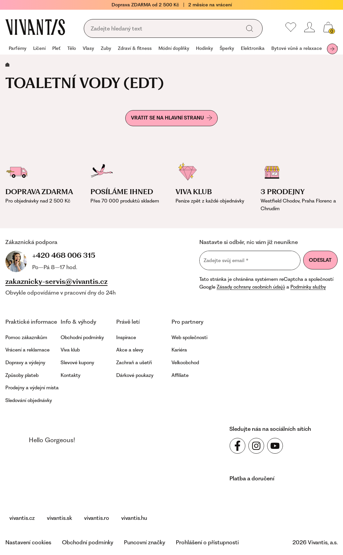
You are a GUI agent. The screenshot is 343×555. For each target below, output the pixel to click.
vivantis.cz (22, 517)
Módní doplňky (173, 48)
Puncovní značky (144, 542)
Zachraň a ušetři (134, 363)
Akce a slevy (129, 350)
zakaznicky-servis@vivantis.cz (56, 282)
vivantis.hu (134, 517)
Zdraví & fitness (135, 48)
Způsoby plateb (22, 375)
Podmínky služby (308, 287)
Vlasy (88, 48)
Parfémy (17, 48)
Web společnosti (189, 337)
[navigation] (171, 49)
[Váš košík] (328, 27)
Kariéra (179, 350)
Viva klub (70, 350)
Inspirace (126, 337)
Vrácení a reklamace (27, 350)
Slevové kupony (77, 363)
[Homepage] (35, 27)
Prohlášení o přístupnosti (207, 542)
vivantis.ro (96, 517)
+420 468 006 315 (63, 255)
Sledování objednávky (28, 400)
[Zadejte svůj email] (250, 260)
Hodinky (204, 48)
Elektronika (253, 48)
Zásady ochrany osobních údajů (251, 287)
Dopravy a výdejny (25, 363)
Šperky (227, 48)
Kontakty (70, 375)
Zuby (106, 48)
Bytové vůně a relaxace (296, 48)
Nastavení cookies (28, 542)
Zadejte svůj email (226, 260)
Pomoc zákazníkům (26, 337)
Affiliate (180, 375)
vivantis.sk (59, 517)
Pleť (56, 48)
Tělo (71, 48)
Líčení (39, 48)
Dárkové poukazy (134, 375)
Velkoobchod (185, 363)
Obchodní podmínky (82, 337)
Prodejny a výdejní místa (32, 388)
